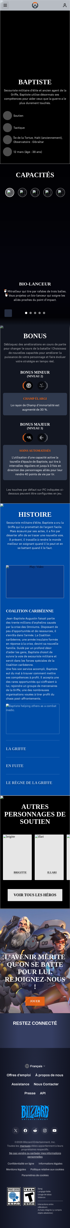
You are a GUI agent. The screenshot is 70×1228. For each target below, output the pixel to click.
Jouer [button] (35, 1001)
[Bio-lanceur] (9, 193)
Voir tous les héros (35, 895)
